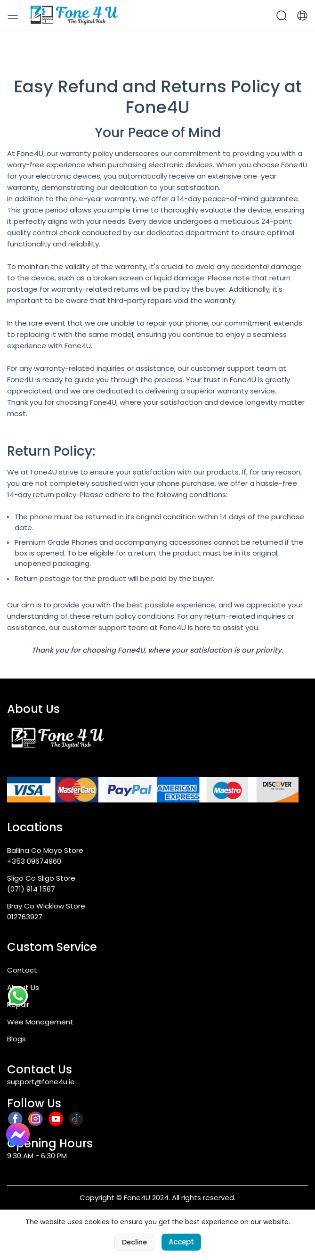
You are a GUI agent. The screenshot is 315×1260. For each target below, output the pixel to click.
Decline (134, 1242)
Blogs (16, 1039)
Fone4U (157, 107)
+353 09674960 (34, 861)
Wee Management (40, 1022)
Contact (22, 970)
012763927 (24, 917)
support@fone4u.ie (41, 1082)
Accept (181, 1242)
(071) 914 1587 (31, 889)
